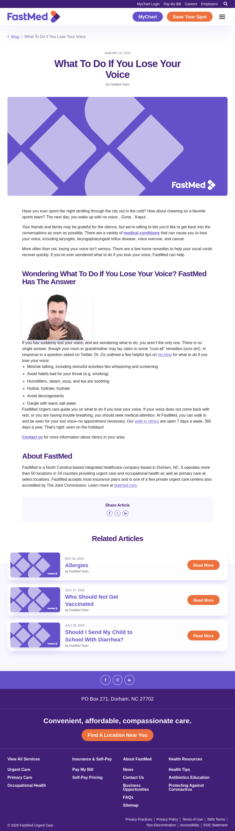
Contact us (32, 437)
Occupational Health (26, 786)
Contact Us (133, 778)
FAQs (128, 797)
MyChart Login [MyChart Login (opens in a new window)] (148, 4)
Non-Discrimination (161, 825)
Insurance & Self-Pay (92, 759)
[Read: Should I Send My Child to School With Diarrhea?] (35, 635)
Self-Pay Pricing (87, 778)
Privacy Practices (138, 819)
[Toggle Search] (226, 4)
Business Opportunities (136, 787)
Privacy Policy (167, 819)
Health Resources (185, 759)
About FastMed (137, 759)
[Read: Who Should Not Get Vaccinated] (35, 599)
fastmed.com (125, 485)
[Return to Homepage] (33, 17)
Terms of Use (192, 819)
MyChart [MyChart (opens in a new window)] (147, 16)
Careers (191, 4)
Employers (209, 4)
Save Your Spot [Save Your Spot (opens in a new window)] (190, 16)
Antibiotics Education (189, 778)
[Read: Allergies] (35, 565)
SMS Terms (216, 819)
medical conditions (142, 233)
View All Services (23, 759)
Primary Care (19, 778)
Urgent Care (18, 770)
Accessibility (189, 825)
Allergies (76, 565)
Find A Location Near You (117, 735)
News (128, 770)
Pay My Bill (172, 4)
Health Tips (179, 770)
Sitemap (130, 805)
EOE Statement (215, 825)
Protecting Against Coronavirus (186, 787)
